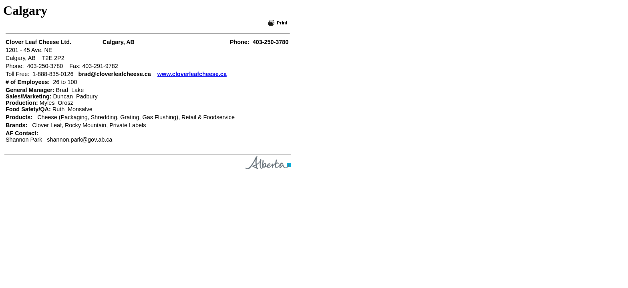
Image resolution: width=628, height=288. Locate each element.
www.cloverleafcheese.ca (192, 74)
